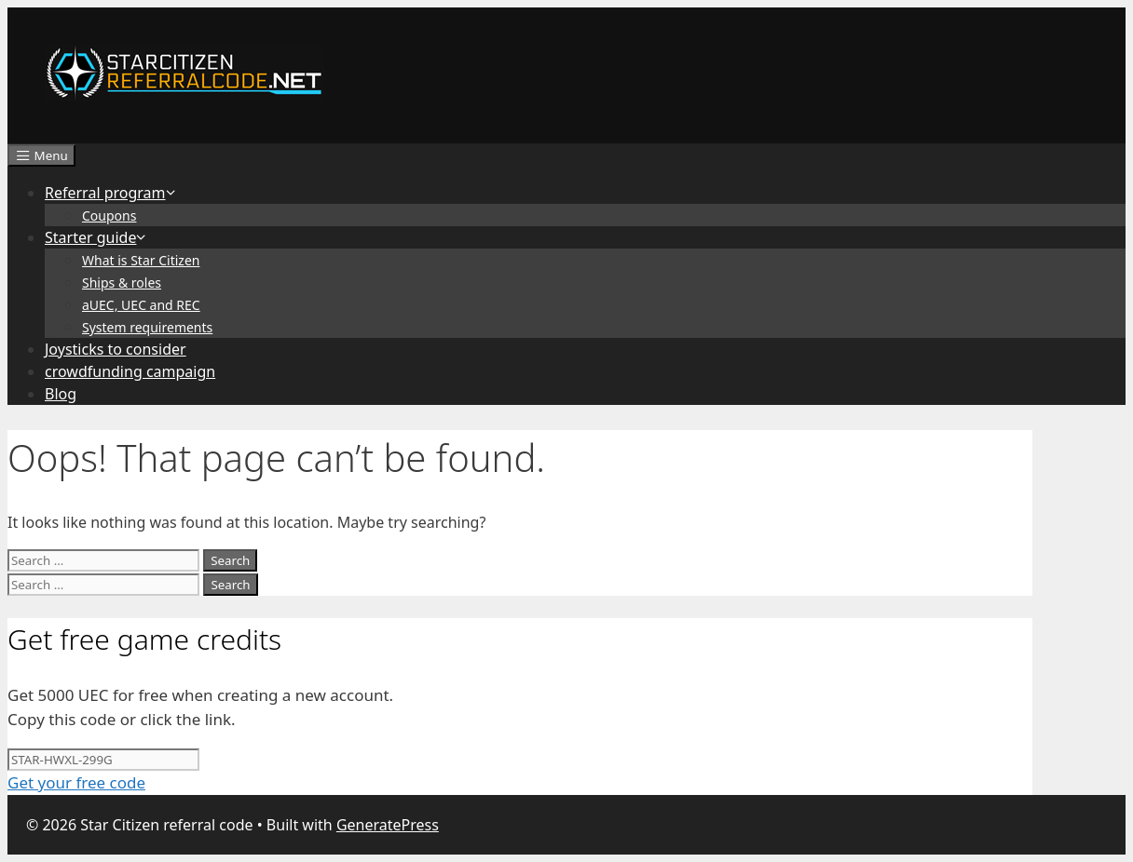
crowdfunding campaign (130, 371)
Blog (60, 394)
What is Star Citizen (140, 260)
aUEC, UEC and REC (141, 305)
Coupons (109, 215)
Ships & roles (121, 282)
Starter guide (96, 237)
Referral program (111, 192)
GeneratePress (387, 825)
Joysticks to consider (115, 349)
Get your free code (76, 782)
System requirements (147, 327)
